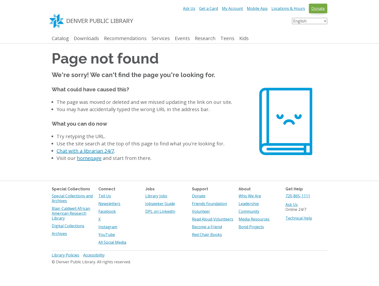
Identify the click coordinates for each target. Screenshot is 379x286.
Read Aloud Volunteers (212, 219)
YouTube (106, 234)
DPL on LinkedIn (160, 211)
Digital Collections (68, 226)
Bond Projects (251, 226)
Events (182, 39)
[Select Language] (309, 21)
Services (161, 39)
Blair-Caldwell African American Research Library (71, 213)
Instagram (107, 226)
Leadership (249, 203)
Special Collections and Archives (72, 198)
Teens (227, 39)
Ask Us (189, 8)
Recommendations (125, 39)
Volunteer (201, 211)
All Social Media (112, 242)
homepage (89, 158)
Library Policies (65, 255)
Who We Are (250, 196)
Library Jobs (156, 196)
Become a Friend (207, 226)
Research (205, 39)
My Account (232, 8)
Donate (318, 8)
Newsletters (109, 203)
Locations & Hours (288, 8)
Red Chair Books (207, 234)
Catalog (60, 39)
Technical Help (298, 218)
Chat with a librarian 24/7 (85, 151)
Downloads (86, 39)
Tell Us (104, 196)
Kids (244, 39)
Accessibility (94, 255)
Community (249, 211)
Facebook (107, 211)
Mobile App (257, 8)
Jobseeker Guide (160, 203)
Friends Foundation (209, 203)
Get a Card (208, 8)
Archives (59, 233)
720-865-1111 (297, 196)
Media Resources (254, 219)
